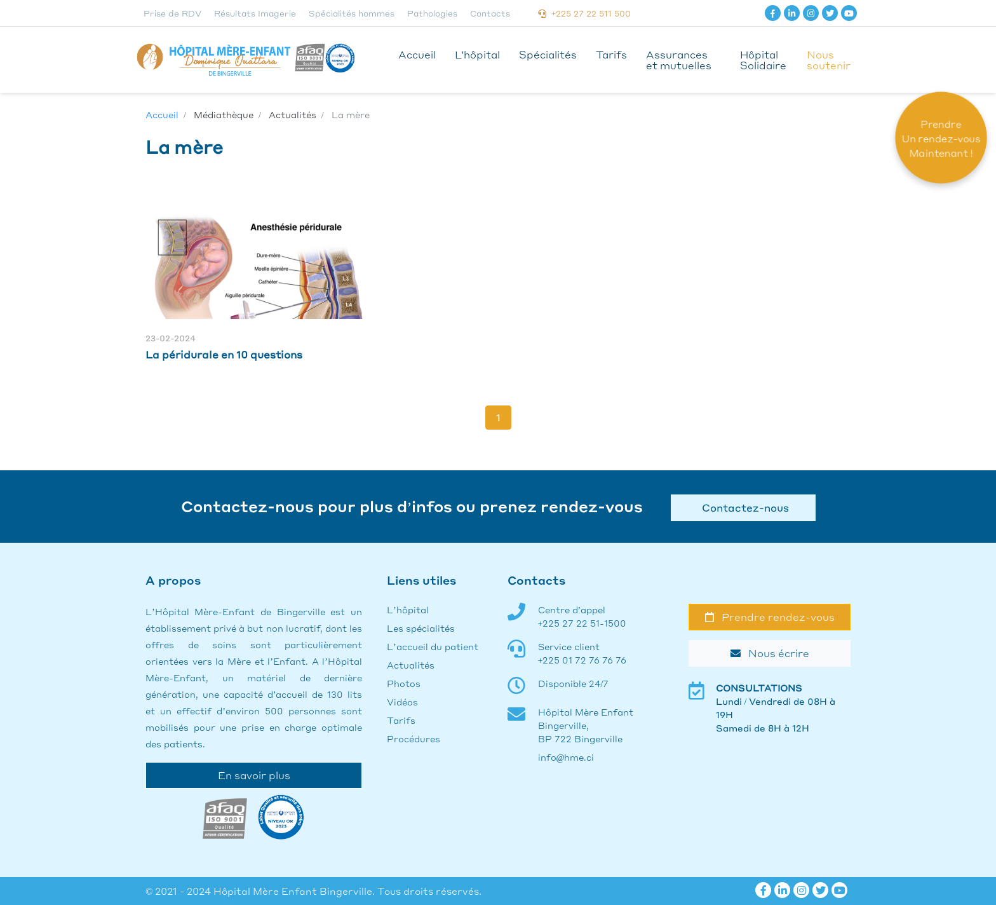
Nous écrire (769, 653)
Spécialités (548, 54)
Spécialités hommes (351, 13)
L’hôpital (408, 609)
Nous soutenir (829, 60)
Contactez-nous (743, 507)
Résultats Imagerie (255, 13)
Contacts (490, 13)
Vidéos (402, 701)
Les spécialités (421, 628)
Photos (404, 683)
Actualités (410, 664)
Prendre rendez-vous (770, 616)
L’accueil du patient (432, 646)
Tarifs (611, 54)
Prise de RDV (172, 13)
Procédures (413, 738)
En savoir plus (254, 775)
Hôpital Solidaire (763, 60)
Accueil (417, 54)
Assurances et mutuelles (678, 60)
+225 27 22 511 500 (584, 13)
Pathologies (432, 13)
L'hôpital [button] (477, 54)
